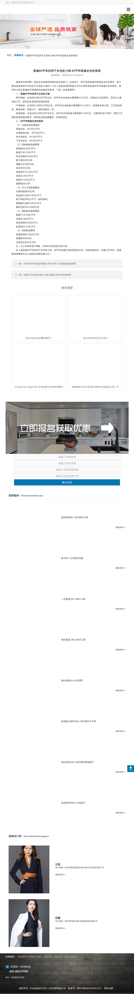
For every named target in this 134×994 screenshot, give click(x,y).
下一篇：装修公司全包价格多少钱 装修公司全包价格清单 (43, 274)
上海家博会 (47, 956)
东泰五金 (58, 956)
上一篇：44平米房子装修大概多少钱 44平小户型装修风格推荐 (45, 263)
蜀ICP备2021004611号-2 (89, 988)
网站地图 (108, 988)
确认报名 (67, 482)
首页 (9, 55)
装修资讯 (18, 55)
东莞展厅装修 (34, 956)
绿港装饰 (22, 956)
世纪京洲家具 (70, 956)
